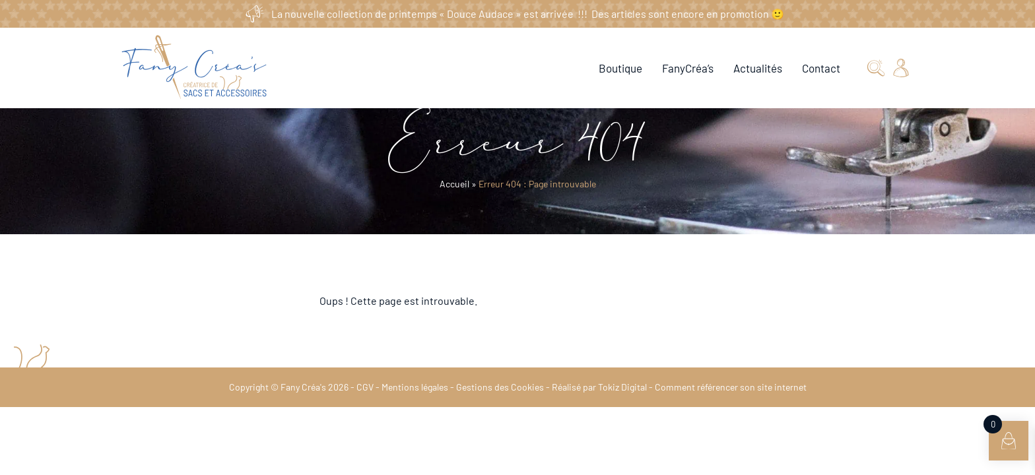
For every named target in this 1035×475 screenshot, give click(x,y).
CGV (366, 387)
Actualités (757, 68)
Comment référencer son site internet (725, 387)
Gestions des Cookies (499, 387)
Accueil (455, 183)
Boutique (619, 68)
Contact (820, 68)
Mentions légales (416, 387)
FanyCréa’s (687, 68)
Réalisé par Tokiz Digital (596, 387)
